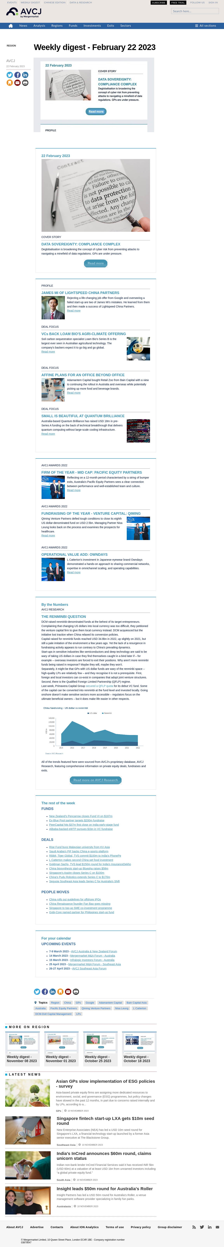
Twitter (202, 1227)
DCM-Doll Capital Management (53, 1014)
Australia (40, 1008)
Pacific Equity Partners (63, 1008)
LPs (78, 1014)
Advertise (36, 1227)
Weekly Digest (30, 2)
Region (11, 45)
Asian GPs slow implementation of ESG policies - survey (105, 1084)
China (67, 1002)
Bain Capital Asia (137, 1002)
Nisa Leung (121, 1008)
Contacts (57, 1227)
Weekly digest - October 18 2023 (137, 1059)
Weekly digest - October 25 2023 (98, 1059)
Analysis (39, 25)
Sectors (125, 25)
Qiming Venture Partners (96, 1008)
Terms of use (115, 1227)
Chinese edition (55, 2)
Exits (110, 25)
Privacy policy (141, 1227)
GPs (78, 1002)
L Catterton (139, 1008)
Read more (96, 263)
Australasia (64, 1206)
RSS (194, 1227)
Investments (92, 25)
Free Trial (178, 2)
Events (11, 2)
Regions (57, 25)
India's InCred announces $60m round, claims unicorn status (104, 1156)
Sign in (213, 2)
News (23, 25)
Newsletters (217, 1227)
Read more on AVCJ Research (96, 780)
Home (10, 26)
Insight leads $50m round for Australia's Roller (105, 1188)
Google (90, 1002)
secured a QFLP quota (99, 686)
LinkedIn (209, 1227)
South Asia (63, 1180)
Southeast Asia (66, 1144)
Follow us (197, 2)
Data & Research (81, 2)
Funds (73, 25)
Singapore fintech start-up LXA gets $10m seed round (105, 1121)
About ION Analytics (84, 1227)
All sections (208, 25)
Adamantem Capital (110, 1002)
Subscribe (159, 2)
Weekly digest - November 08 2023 (22, 1059)
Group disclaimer (170, 1227)
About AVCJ (14, 1227)
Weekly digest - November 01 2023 (61, 1059)
